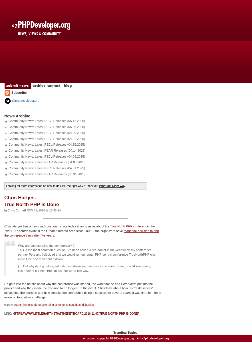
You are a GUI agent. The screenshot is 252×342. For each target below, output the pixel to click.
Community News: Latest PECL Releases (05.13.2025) (47, 121)
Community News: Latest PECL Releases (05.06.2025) (47, 127)
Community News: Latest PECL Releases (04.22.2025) (47, 139)
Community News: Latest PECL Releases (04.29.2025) (47, 133)
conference (38, 304)
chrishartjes (86, 304)
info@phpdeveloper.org (153, 338)
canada (73, 304)
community (61, 304)
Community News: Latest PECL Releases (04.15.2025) (47, 144)
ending (49, 304)
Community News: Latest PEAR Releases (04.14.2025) (47, 150)
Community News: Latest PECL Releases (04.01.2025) (47, 168)
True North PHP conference (129, 226)
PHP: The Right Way (112, 186)
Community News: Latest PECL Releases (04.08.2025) (47, 156)
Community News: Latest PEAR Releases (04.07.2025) (47, 162)
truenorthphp (22, 304)
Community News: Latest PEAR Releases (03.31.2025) (47, 174)
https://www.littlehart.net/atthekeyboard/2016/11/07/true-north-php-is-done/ (76, 313)
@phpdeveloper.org (21, 100)
